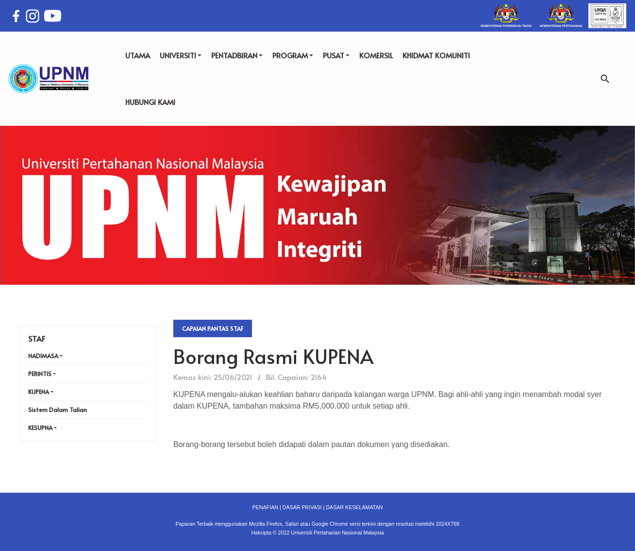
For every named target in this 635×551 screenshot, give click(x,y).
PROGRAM (292, 55)
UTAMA (137, 55)
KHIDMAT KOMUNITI (436, 55)
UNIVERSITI (180, 55)
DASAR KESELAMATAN (354, 507)
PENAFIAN (265, 507)
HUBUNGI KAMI (150, 102)
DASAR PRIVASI (302, 507)
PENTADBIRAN (237, 55)
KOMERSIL (376, 55)
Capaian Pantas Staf (212, 328)
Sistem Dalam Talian (57, 409)
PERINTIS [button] (39, 374)
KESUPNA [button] (40, 427)
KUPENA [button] (38, 392)
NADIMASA (43, 356)
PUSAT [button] (336, 55)
